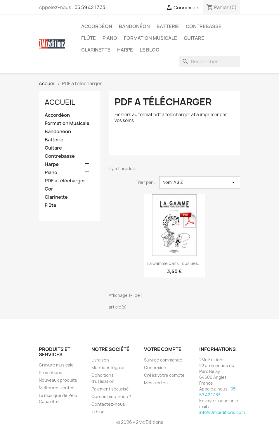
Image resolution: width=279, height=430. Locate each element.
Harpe (125, 50)
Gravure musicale (56, 365)
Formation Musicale (150, 38)
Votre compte (162, 349)
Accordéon (96, 26)
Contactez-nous (108, 404)
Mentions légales (108, 367)
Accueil (60, 102)
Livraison (100, 360)
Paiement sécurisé (110, 389)
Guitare (194, 38)
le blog (98, 411)
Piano (110, 38)
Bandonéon (134, 26)
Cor (49, 189)
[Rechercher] (209, 61)
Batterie (168, 26)
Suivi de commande (163, 360)
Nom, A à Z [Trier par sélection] (199, 182)
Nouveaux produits (58, 380)
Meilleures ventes (56, 387)
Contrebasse (203, 26)
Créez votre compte (164, 375)
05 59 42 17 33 (89, 7)
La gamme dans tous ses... (174, 263)
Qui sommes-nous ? (111, 396)
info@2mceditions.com (222, 412)
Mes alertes (156, 383)
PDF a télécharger (65, 181)
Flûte (88, 38)
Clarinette (95, 50)
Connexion (155, 367)
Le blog (149, 50)
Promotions (50, 372)
